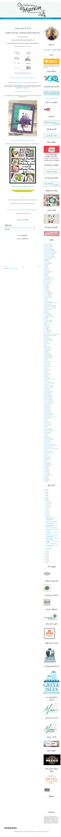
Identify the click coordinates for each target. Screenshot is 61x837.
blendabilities (46, 279)
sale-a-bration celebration (49, 430)
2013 (46, 559)
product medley (47, 413)
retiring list (46, 422)
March (47, 515)
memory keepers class (48, 379)
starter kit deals (47, 451)
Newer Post (6, 266)
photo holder (46, 410)
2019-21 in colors (47, 245)
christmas (46, 290)
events (45, 317)
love (45, 376)
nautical (45, 384)
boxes (45, 284)
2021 (46, 497)
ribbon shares (47, 425)
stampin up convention (48, 444)
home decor (46, 358)
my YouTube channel (48, 383)
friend (45, 328)
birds (45, 275)
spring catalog (47, 437)
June (46, 511)
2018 (46, 551)
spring (45, 436)
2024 (46, 492)
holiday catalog (47, 355)
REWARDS (34, 18)
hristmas (46, 362)
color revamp (46, 294)
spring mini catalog (48, 439)
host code (46, 361)
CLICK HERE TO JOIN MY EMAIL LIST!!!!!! (51, 98)
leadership (46, 374)
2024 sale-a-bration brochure (49, 252)
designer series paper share (49, 308)
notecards (46, 389)
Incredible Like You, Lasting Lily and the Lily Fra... (52, 532)
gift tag (45, 342)
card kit (45, 287)
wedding (46, 478)
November (48, 503)
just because (46, 369)
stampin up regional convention (50, 445)
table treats (46, 459)
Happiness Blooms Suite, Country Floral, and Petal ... (51, 526)
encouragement (47, 314)
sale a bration (47, 428)
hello (45, 351)
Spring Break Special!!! (49, 517)
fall (45, 323)
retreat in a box (47, 424)
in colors (46, 365)
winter (45, 481)
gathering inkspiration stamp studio (10, 20)
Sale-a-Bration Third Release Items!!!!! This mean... (52, 542)
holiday (45, 353)
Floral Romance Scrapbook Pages (51, 527)
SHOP (19, 18)
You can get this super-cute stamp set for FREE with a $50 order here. (23, 77)
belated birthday (47, 271)
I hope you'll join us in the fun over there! (23, 91)
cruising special (47, 301)
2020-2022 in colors (48, 246)
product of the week (23, 227)
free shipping (46, 327)
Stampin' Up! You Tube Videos (50, 448)
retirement (46, 421)
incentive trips (47, 366)
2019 (46, 500)
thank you (46, 462)
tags (45, 460)
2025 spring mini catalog (49, 257)
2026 (46, 489)
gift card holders (47, 339)
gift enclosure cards (48, 340)
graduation (46, 347)
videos (45, 475)
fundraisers (46, 332)
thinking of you (47, 464)
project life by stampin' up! (49, 417)
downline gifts (47, 309)
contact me (20, 20)
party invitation (47, 409)
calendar (46, 286)
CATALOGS (28, 18)
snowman (46, 433)
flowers (45, 325)
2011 (46, 562)
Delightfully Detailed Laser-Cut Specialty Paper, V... (51, 519)
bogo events (46, 282)
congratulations (47, 295)
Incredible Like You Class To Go (51, 534)
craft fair (46, 298)
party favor (46, 407)
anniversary (46, 261)
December (48, 501)
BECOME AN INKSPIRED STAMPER (44, 18)
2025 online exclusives (48, 256)
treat (45, 467)
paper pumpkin (47, 403)
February (47, 548)
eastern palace (47, 313)
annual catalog (47, 263)
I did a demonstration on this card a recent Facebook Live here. (22, 140)
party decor (46, 406)
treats (45, 471)
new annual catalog (48, 385)
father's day (46, 324)
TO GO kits (46, 466)
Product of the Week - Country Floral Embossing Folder (52, 539)
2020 (46, 498)
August (47, 508)
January (47, 549)
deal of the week (47, 304)
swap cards (46, 456)
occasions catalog (47, 391)
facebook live (46, 321)
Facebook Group (20, 82)
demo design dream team (49, 305)
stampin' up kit (47, 447)
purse (45, 419)
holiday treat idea (47, 357)
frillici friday (46, 329)
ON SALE (23, 18)
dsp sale (46, 310)
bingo (45, 274)
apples (45, 265)
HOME (5, 18)
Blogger (47, 831)
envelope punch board (48, 316)
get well (45, 336)
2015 (46, 556)
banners (46, 268)
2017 (46, 553)
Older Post (39, 266)
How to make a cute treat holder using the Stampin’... (51, 536)
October (47, 504)
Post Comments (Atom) (13, 268)
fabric (45, 319)
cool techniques (47, 297)
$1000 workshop (47, 244)
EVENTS (15, 18)
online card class (47, 396)
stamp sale (46, 441)
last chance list (47, 373)
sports (45, 434)
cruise (45, 299)
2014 (46, 557)
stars (45, 449)
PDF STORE (9, 18)
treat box (46, 470)
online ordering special (48, 402)
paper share (46, 404)
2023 (46, 494)
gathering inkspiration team (49, 335)
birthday (18, 227)
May (46, 512)
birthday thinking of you (48, 278)
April (47, 514)
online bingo (46, 394)
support (45, 455)
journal (45, 368)
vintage (45, 477)
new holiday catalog (48, 387)
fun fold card (46, 331)
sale (45, 426)
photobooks (46, 411)
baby (45, 267)
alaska (45, 260)
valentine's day (47, 474)
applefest (46, 264)
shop (24, 20)
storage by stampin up (48, 452)
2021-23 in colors (47, 248)
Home (23, 266)
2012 (46, 561)
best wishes (46, 272)
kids (45, 372)
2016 (46, 554)
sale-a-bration (29, 227)
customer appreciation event (49, 302)
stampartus (46, 443)
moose (45, 380)
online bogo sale (47, 395)
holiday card (46, 354)
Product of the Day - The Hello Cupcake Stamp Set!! (51, 523)
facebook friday (47, 320)
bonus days (46, 283)
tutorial (45, 473)
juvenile (45, 370)
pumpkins (46, 418)
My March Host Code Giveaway (51, 543)
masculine (46, 377)
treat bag (46, 468)
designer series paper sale (49, 306)
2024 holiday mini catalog (49, 250)
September (48, 506)
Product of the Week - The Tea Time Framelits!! (52, 530)
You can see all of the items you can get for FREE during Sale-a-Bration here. (22, 209)
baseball (46, 270)
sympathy (46, 458)
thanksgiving (46, 463)
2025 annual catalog (48, 255)
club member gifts (47, 293)
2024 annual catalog (48, 249)
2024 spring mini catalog (49, 253)
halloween (46, 350)
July (46, 509)
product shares (47, 415)
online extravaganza (48, 400)
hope (45, 359)
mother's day (46, 381)
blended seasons (47, 280)
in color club (46, 364)
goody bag (46, 346)
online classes (47, 398)
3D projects (46, 259)
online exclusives (47, 399)
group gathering (47, 349)
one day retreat (47, 392)
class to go (46, 291)
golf (45, 344)
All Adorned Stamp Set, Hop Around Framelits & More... (52, 546)
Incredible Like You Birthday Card (51, 521)
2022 (46, 495)
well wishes (46, 479)
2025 (46, 491)
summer (46, 453)
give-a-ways (46, 343)
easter (45, 312)
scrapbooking (47, 432)
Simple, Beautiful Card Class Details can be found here (22, 186)
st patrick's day (47, 440)
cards (45, 289)
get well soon (46, 338)
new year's (46, 388)
